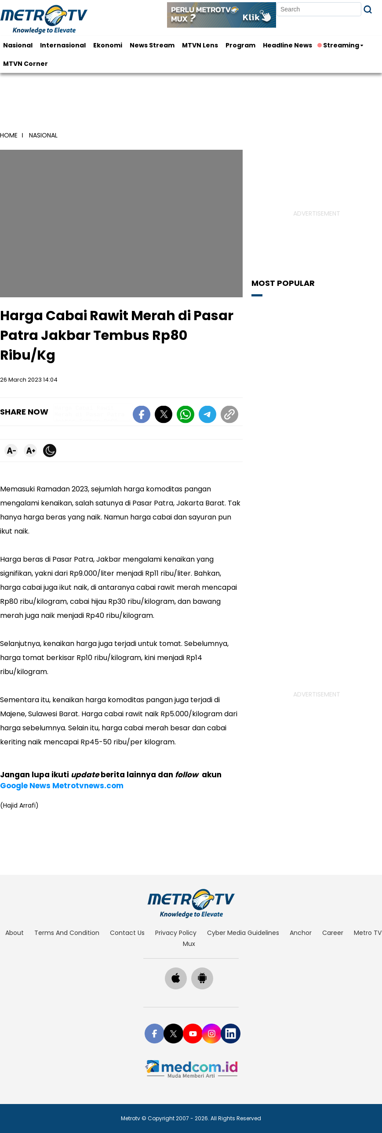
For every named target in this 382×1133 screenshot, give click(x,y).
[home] (191, 903)
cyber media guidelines (243, 932)
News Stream (152, 45)
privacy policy (175, 932)
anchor (301, 932)
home (9, 135)
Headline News (287, 45)
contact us (127, 932)
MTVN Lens (200, 45)
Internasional (63, 45)
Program (240, 45)
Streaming (338, 45)
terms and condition (66, 932)
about (14, 932)
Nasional (18, 45)
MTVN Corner (25, 63)
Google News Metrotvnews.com (62, 785)
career (332, 932)
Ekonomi (107, 45)
